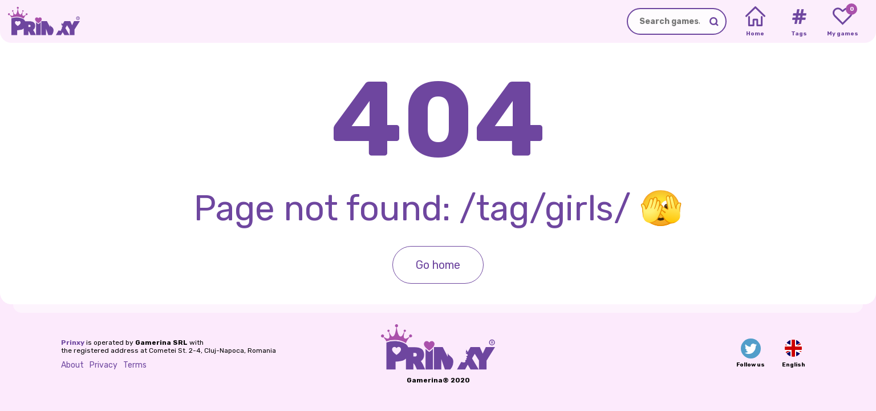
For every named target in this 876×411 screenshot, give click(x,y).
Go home (438, 265)
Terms (135, 365)
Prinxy (72, 342)
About (72, 365)
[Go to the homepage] (40, 21)
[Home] (755, 22)
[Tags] (798, 22)
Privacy (103, 365)
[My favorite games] (842, 22)
